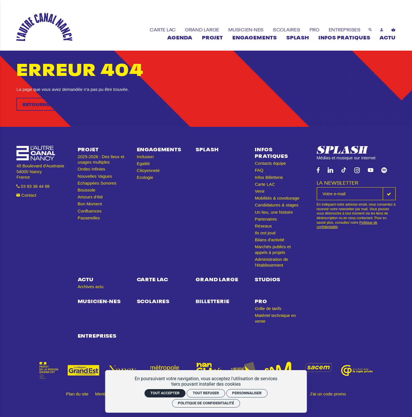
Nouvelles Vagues (95, 176)
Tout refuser (206, 393)
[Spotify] (384, 170)
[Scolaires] (287, 29)
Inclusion (145, 156)
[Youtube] (370, 170)
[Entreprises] (345, 29)
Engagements (159, 148)
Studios (267, 278)
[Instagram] (357, 170)
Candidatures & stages (276, 204)
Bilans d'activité (269, 239)
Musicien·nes (99, 300)
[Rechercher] (370, 29)
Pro (261, 300)
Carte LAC (265, 184)
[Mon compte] (381, 29)
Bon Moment (90, 203)
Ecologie (145, 177)
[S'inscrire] (389, 193)
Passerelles (89, 217)
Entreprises (97, 335)
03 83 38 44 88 (32, 186)
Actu (86, 278)
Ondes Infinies (91, 169)
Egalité (143, 163)
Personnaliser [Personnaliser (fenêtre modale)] (247, 393)
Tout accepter (164, 393)
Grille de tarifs (268, 308)
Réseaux (263, 225)
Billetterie (212, 300)
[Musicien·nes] (246, 29)
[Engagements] (254, 37)
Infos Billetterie (269, 177)
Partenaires (266, 219)
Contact (26, 195)
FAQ (259, 170)
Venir (260, 191)
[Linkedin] (330, 170)
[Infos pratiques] (344, 37)
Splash (207, 148)
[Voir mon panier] (393, 29)
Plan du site (77, 393)
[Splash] (297, 37)
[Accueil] (44, 27)
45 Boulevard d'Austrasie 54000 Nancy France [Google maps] (40, 171)
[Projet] (212, 37)
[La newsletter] (350, 193)
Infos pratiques (271, 152)
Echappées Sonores (97, 183)
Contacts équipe (270, 163)
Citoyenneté (148, 170)
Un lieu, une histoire (274, 212)
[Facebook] (318, 170)
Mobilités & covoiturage (277, 198)
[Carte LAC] (163, 29)
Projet (88, 148)
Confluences (90, 210)
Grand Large (217, 278)
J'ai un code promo (328, 393)
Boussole (87, 190)
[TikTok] (343, 170)
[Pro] (315, 29)
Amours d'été (90, 196)
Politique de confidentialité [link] (206, 403)
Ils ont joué (265, 232)
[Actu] (387, 37)
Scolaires (153, 300)
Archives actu (91, 286)
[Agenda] (180, 37)
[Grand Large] (202, 29)
